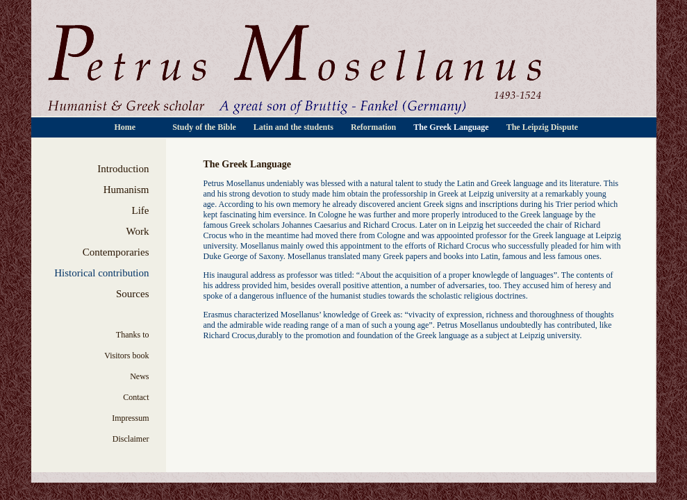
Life (140, 210)
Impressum (130, 418)
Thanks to (132, 335)
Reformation (374, 127)
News (139, 376)
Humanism (126, 189)
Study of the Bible (205, 127)
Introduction (123, 168)
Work (137, 231)
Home (126, 127)
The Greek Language (451, 127)
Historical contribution (101, 272)
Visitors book (126, 355)
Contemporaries (116, 252)
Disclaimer (131, 439)
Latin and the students (295, 127)
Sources (132, 293)
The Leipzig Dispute (542, 127)
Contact (136, 397)
